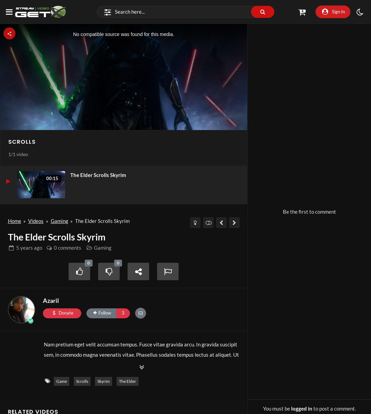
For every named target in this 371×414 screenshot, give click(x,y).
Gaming (59, 221)
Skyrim (103, 381)
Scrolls (22, 142)
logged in (301, 408)
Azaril (51, 300)
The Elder (127, 381)
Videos (36, 221)
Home (14, 221)
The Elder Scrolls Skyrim (98, 175)
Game (61, 381)
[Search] (186, 12)
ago (29, 248)
